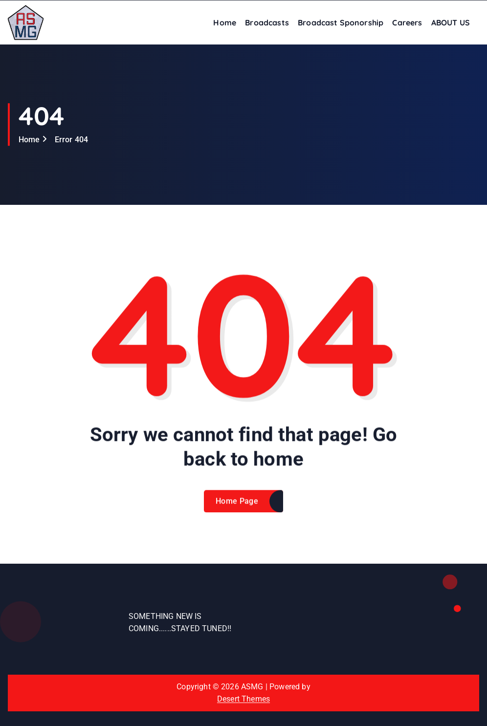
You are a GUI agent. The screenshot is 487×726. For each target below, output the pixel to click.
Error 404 (71, 139)
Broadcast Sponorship (340, 22)
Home (224, 22)
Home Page (237, 508)
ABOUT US (450, 22)
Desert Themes (243, 699)
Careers (407, 22)
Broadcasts (267, 22)
